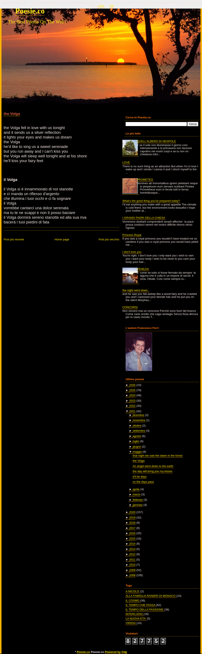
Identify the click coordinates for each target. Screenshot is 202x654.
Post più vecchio (109, 239)
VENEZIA (143, 269)
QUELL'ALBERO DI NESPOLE (156, 141)
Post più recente (14, 239)
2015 (132, 538)
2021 (132, 411)
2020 (132, 512)
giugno (137, 446)
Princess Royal (131, 235)
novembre (139, 420)
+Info (100, 6)
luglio (136, 441)
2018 (132, 522)
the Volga (12, 114)
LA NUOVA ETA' (136, 618)
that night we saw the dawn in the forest (157, 455)
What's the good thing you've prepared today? (151, 200)
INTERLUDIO (135, 614)
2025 (132, 390)
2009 (132, 570)
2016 (132, 533)
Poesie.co (30, 11)
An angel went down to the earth (153, 466)
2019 (132, 517)
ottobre (137, 425)
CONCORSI (130, 307)
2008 (132, 575)
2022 (132, 405)
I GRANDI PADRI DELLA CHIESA (143, 217)
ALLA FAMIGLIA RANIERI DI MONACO (151, 595)
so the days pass (143, 481)
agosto (137, 436)
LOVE (126, 162)
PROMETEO (145, 179)
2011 (132, 559)
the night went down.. (135, 290)
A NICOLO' (133, 591)
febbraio (138, 499)
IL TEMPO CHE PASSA (141, 605)
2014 (132, 543)
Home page (62, 239)
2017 (132, 528)
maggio (137, 451)
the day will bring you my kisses (152, 471)
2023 (132, 400)
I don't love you (131, 251)
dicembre (138, 415)
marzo (137, 494)
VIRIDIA (131, 623)
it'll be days (140, 476)
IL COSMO (133, 600)
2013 (132, 549)
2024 (132, 395)
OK (112, 6)
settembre (139, 430)
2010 (132, 564)
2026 (132, 385)
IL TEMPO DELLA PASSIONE (145, 609)
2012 (132, 554)
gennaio (138, 504)
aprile (136, 489)
